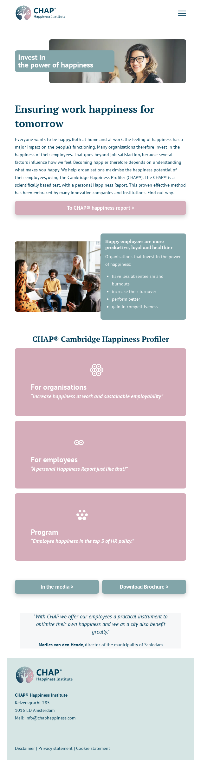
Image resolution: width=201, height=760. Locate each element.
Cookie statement (93, 748)
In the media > (57, 586)
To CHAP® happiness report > (100, 207)
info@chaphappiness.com (50, 718)
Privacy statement (55, 748)
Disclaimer (25, 748)
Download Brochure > (144, 586)
